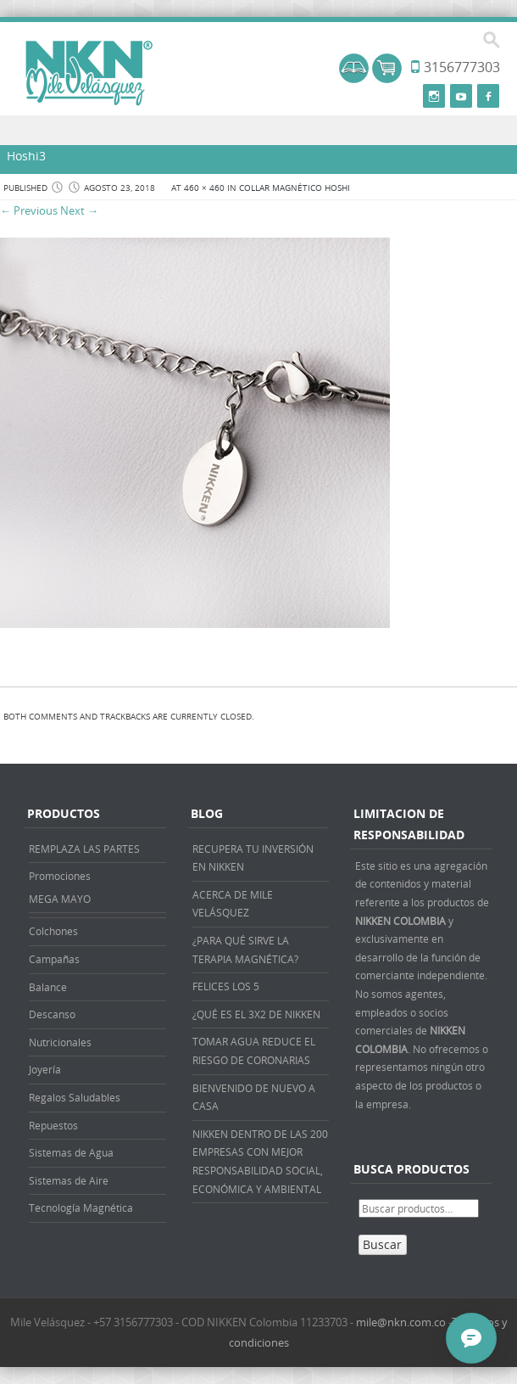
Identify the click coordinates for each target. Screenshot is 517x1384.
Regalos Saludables (74, 1097)
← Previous (29, 210)
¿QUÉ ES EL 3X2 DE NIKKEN (256, 1014)
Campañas (54, 959)
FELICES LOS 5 (225, 986)
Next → (79, 210)
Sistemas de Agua (71, 1152)
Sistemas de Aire (68, 1180)
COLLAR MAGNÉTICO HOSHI (294, 187)
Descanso (52, 1014)
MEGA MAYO (60, 898)
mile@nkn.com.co (401, 1322)
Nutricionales (60, 1042)
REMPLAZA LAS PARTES (84, 848)
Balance (48, 987)
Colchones (53, 931)
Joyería (45, 1069)
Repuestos (53, 1125)
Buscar (382, 1244)
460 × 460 (204, 187)
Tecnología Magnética (81, 1207)
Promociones (60, 876)
